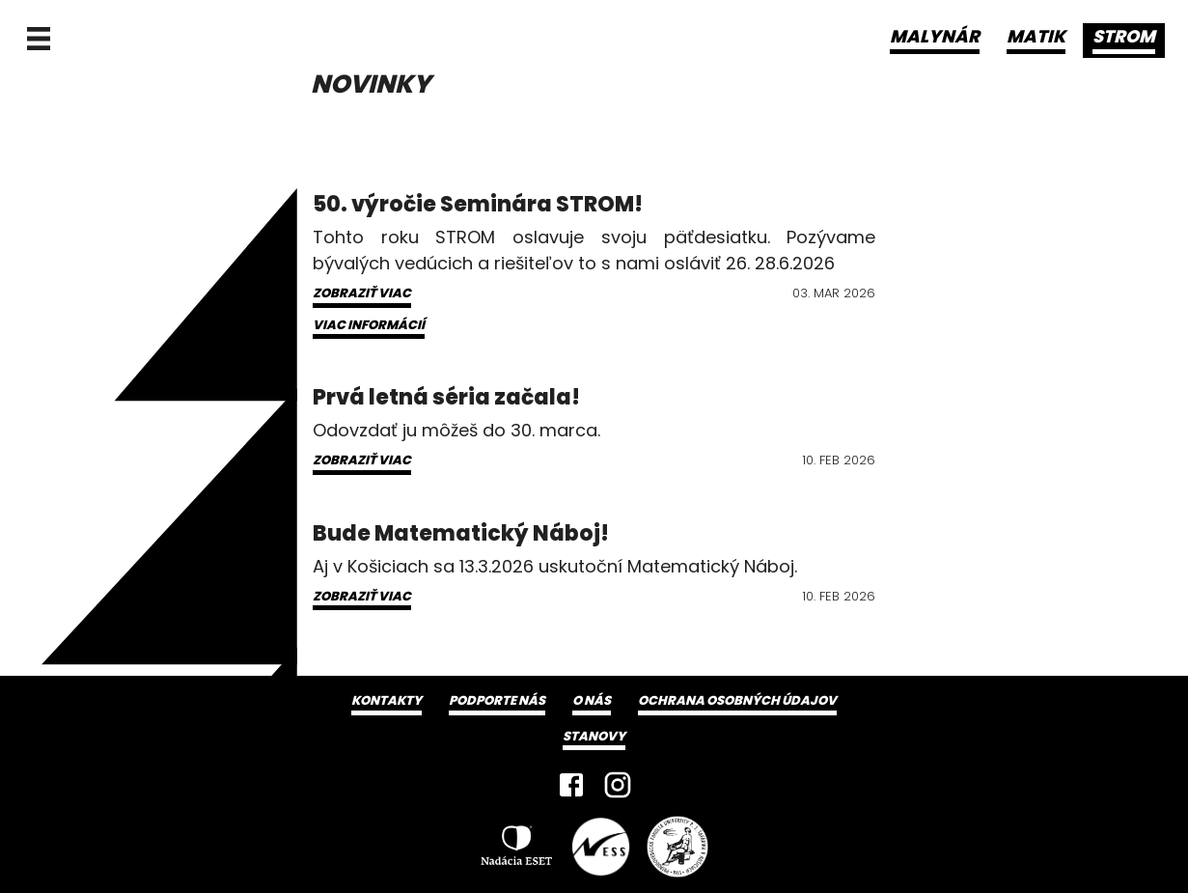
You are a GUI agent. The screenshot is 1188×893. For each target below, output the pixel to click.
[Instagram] (617, 784)
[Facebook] (571, 784)
